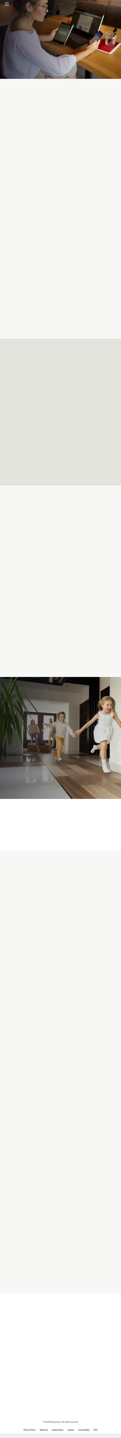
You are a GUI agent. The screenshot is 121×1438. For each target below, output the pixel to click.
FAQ (95, 1434)
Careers (70, 1434)
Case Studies (84, 1434)
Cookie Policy (58, 1434)
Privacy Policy (30, 1434)
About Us (44, 1434)
